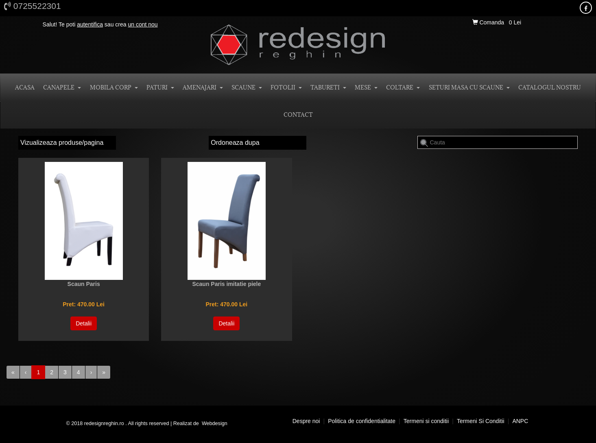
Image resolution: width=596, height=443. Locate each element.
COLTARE (403, 87)
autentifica (90, 24)
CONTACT (298, 114)
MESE (366, 87)
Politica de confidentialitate (361, 421)
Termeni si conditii (426, 421)
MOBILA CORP (114, 87)
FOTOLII (286, 87)
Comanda (489, 22)
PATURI (160, 87)
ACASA (25, 87)
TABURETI (328, 87)
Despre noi (306, 421)
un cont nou (142, 24)
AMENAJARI (203, 87)
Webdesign (214, 423)
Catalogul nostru (549, 87)
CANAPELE (62, 87)
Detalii (84, 323)
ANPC (520, 421)
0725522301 (32, 6)
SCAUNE (246, 87)
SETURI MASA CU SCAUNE (469, 87)
